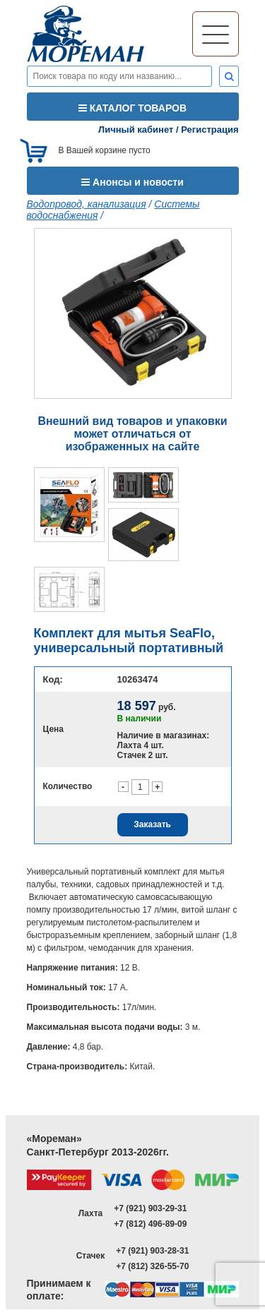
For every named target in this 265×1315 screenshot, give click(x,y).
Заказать (152, 824)
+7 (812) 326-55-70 (152, 1266)
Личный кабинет (135, 129)
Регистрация (209, 129)
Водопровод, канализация (86, 204)
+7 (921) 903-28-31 (152, 1251)
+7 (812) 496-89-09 (150, 1224)
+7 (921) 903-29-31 (150, 1208)
